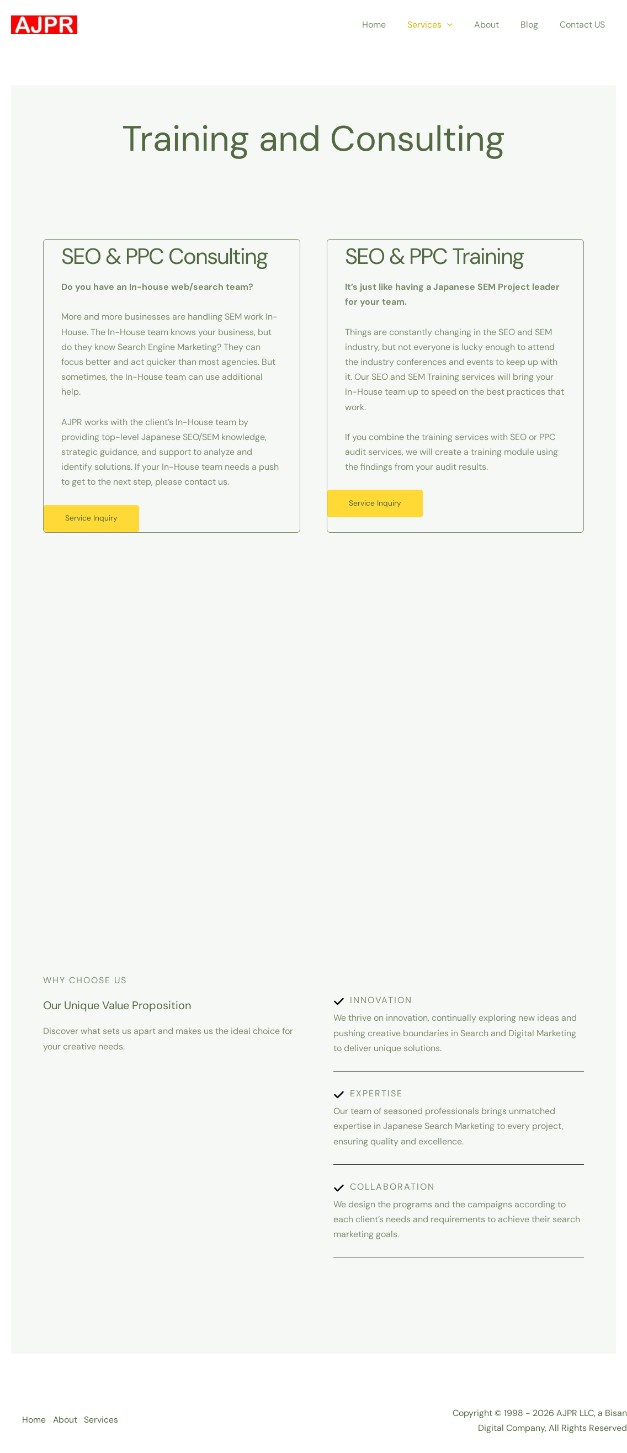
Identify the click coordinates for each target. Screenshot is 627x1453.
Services (443, 25)
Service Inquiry (92, 519)
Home (391, 24)
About (496, 24)
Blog (535, 24)
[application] (460, 25)
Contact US (584, 24)
